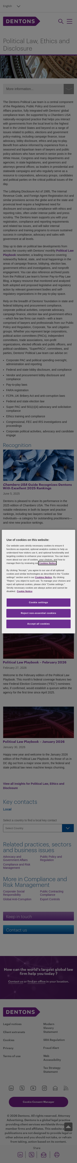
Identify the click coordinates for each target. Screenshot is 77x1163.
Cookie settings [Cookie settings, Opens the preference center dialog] (38, 602)
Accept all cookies (38, 624)
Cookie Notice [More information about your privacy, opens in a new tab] (24, 591)
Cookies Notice (47, 563)
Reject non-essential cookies (38, 613)
